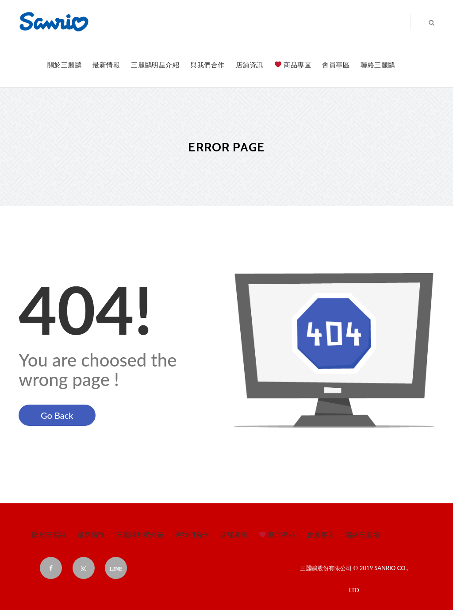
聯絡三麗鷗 (378, 65)
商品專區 (293, 65)
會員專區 (335, 65)
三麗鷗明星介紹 (155, 65)
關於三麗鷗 (64, 65)
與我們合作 (207, 65)
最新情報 (106, 65)
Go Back (57, 415)
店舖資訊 (249, 65)
